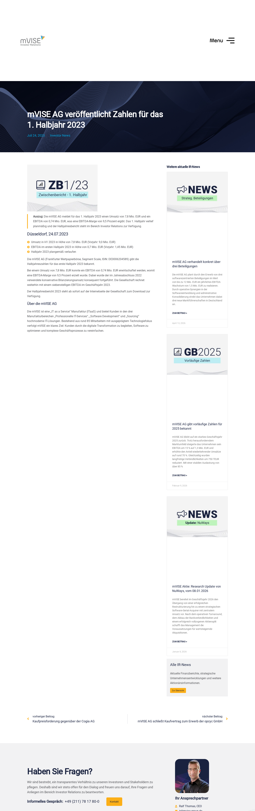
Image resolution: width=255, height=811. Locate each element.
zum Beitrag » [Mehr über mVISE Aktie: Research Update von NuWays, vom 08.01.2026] (179, 641)
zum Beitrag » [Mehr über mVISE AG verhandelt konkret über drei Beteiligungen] (179, 313)
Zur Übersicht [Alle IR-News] (178, 690)
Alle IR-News (180, 665)
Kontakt (114, 801)
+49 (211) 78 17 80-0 (82, 801)
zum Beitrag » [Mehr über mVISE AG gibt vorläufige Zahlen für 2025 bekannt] (179, 475)
